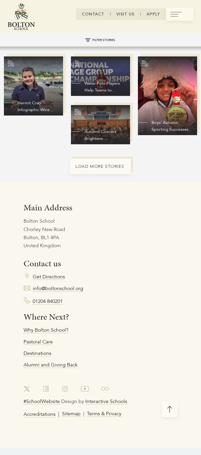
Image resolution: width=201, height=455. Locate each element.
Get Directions (51, 280)
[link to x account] (27, 397)
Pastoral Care (40, 347)
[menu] (179, 14)
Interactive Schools (116, 410)
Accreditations (42, 423)
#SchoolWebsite (44, 410)
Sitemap (76, 423)
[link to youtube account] (87, 397)
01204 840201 (49, 305)
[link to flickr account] (108, 397)
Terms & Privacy (113, 423)
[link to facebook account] (47, 397)
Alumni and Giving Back (54, 372)
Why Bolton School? (49, 334)
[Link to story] (33, 86)
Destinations (39, 359)
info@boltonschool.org (61, 292)
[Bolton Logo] (21, 17)
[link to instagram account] (66, 397)
